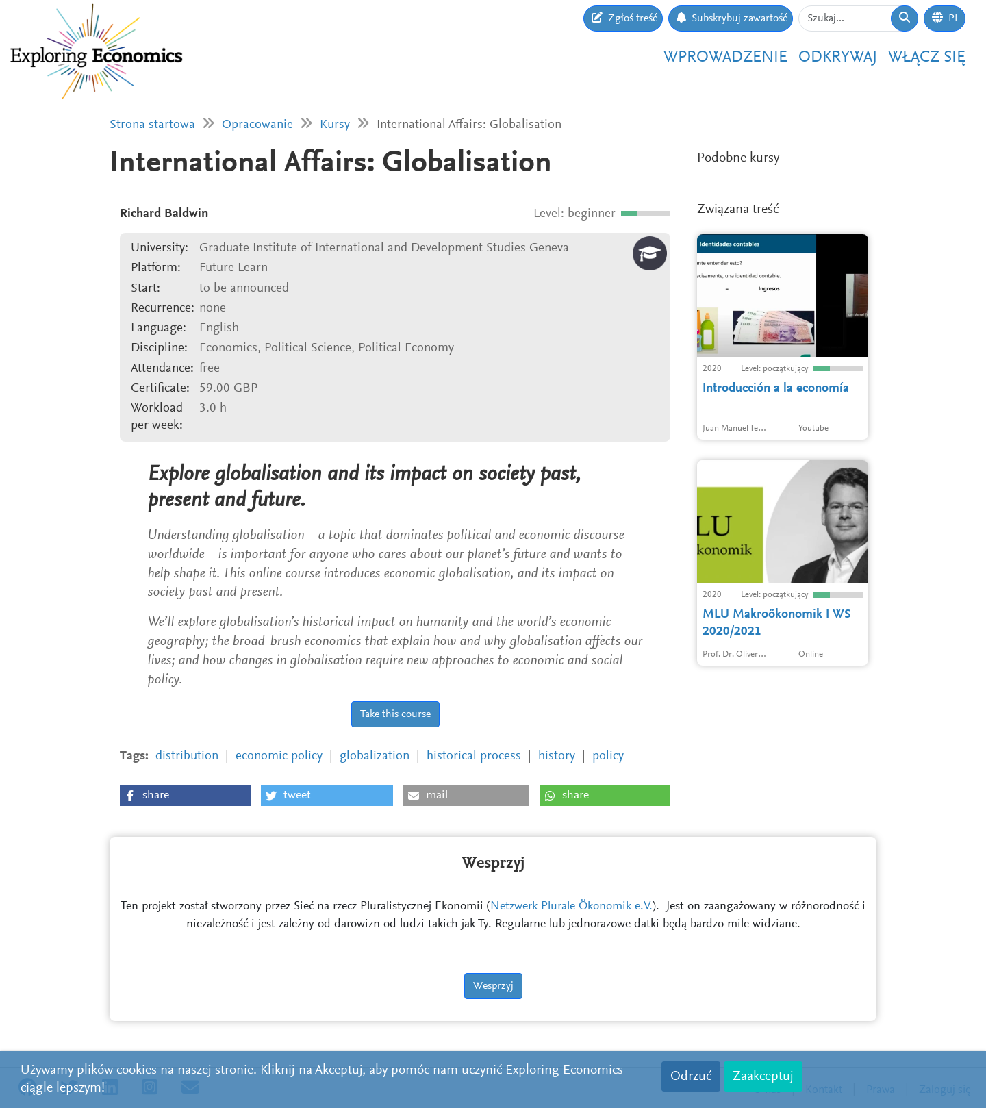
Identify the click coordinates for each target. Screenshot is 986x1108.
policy (608, 756)
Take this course (395, 714)
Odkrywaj (837, 57)
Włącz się (926, 57)
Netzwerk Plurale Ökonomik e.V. (571, 907)
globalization (374, 756)
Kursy (335, 124)
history (556, 756)
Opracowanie (257, 124)
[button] (185, 795)
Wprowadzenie (725, 57)
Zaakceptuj (763, 1076)
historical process (474, 756)
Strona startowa (152, 124)
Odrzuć (690, 1076)
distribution (186, 756)
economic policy (279, 756)
